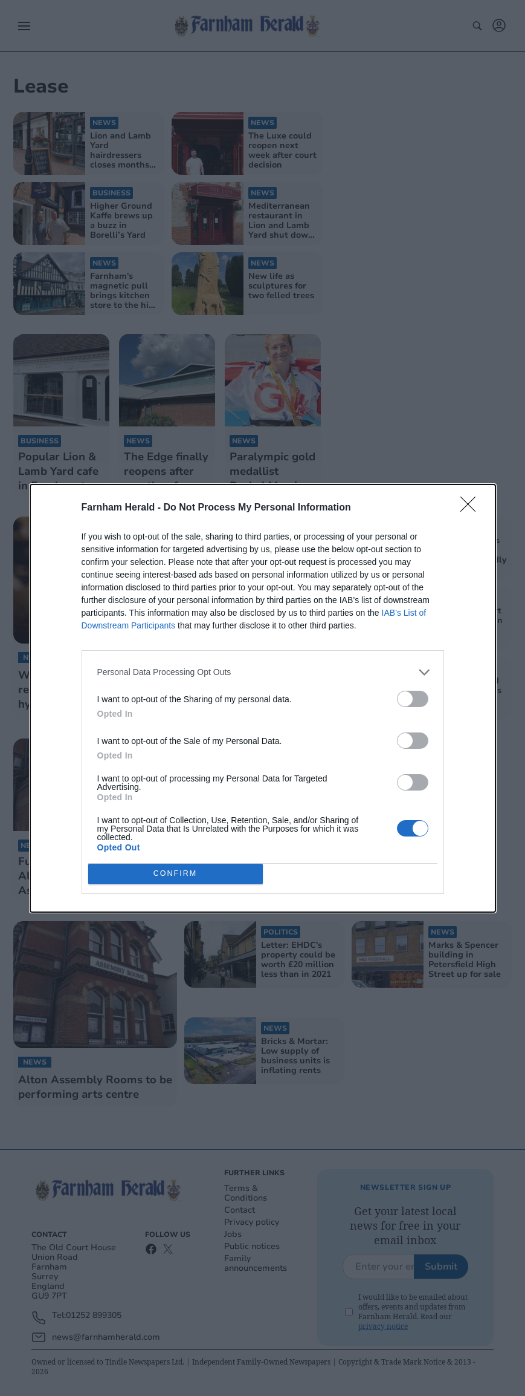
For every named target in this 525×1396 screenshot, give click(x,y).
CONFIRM (175, 873)
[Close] (471, 508)
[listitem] (262, 672)
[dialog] (262, 698)
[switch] (412, 699)
